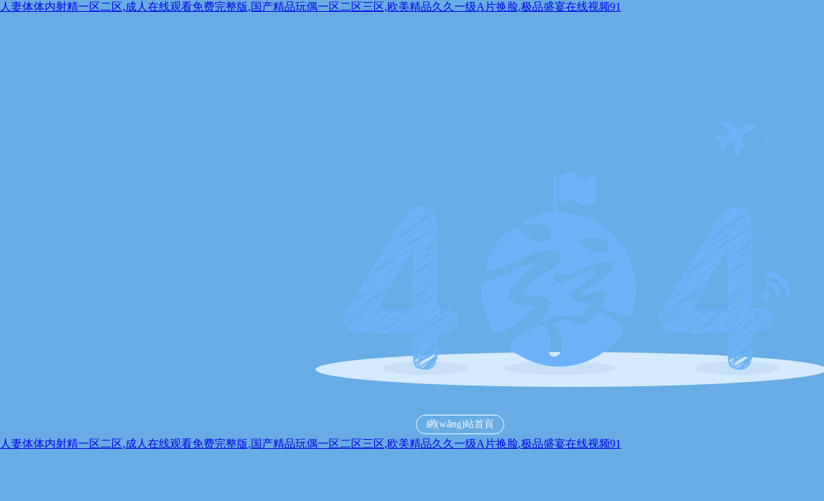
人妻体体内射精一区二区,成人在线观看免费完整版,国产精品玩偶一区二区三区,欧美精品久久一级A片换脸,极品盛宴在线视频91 (310, 7)
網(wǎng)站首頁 (460, 424)
